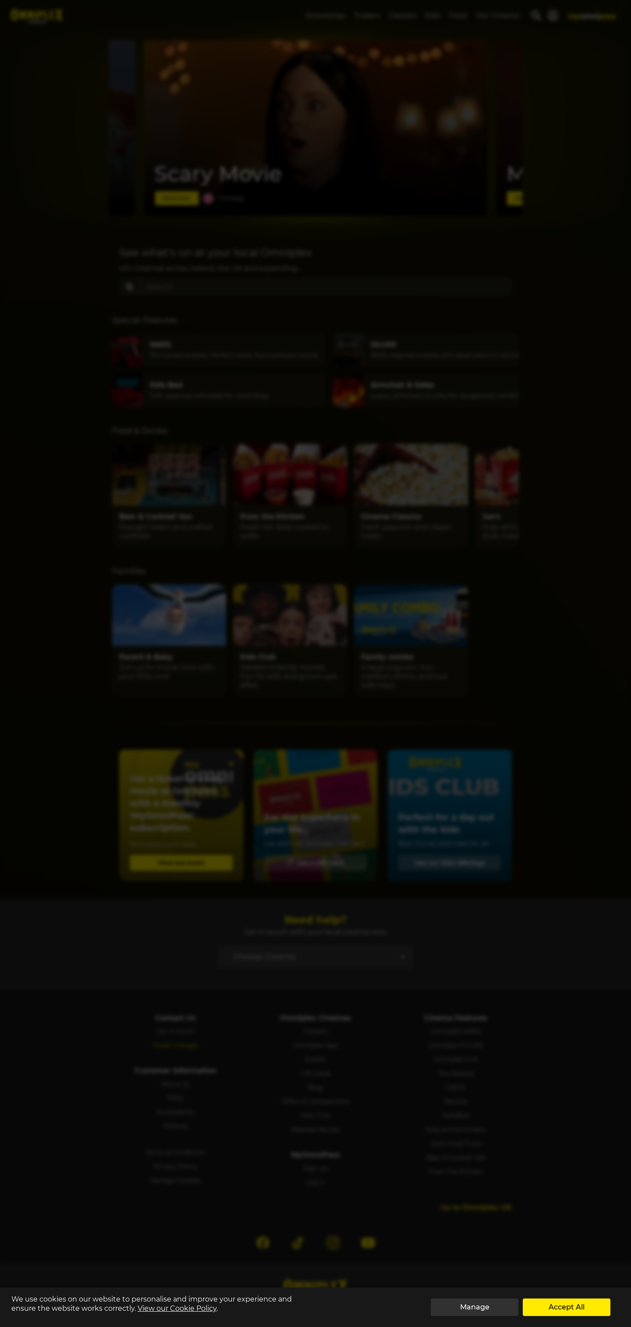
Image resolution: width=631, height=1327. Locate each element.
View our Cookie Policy (177, 1308)
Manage (474, 1307)
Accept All (567, 1307)
